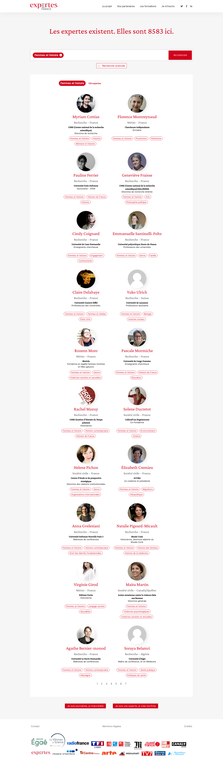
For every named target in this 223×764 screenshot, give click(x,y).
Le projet (107, 6)
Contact (35, 726)
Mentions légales (111, 726)
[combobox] (99, 55)
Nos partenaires (126, 6)
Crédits (188, 726)
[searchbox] (96, 55)
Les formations (148, 6)
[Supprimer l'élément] (60, 55)
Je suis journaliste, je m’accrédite (85, 705)
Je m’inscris (168, 6)
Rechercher (180, 55)
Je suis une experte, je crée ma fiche (135, 705)
